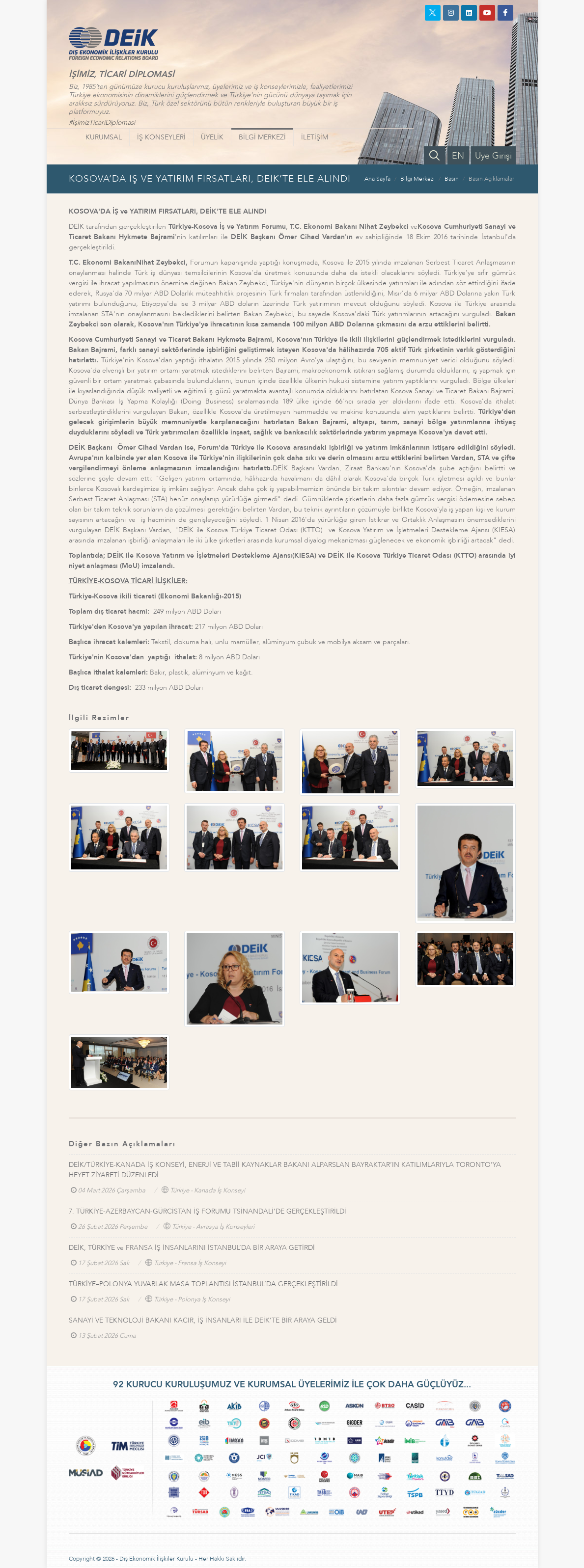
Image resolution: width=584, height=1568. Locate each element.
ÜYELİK (212, 137)
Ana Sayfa (377, 179)
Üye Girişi (493, 156)
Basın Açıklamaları (492, 179)
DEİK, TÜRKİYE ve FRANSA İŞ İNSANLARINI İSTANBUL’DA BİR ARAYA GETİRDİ (192, 1247)
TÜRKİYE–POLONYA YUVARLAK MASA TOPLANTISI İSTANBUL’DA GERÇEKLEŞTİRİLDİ (203, 1284)
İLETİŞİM (314, 137)
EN (458, 156)
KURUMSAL (103, 137)
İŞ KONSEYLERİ (161, 137)
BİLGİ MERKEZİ (262, 137)
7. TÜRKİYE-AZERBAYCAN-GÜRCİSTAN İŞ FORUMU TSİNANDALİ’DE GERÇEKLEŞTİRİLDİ (207, 1211)
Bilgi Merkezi (417, 179)
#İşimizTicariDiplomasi (102, 122)
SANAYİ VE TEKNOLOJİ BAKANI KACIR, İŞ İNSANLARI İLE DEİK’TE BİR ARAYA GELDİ (203, 1320)
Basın (452, 179)
